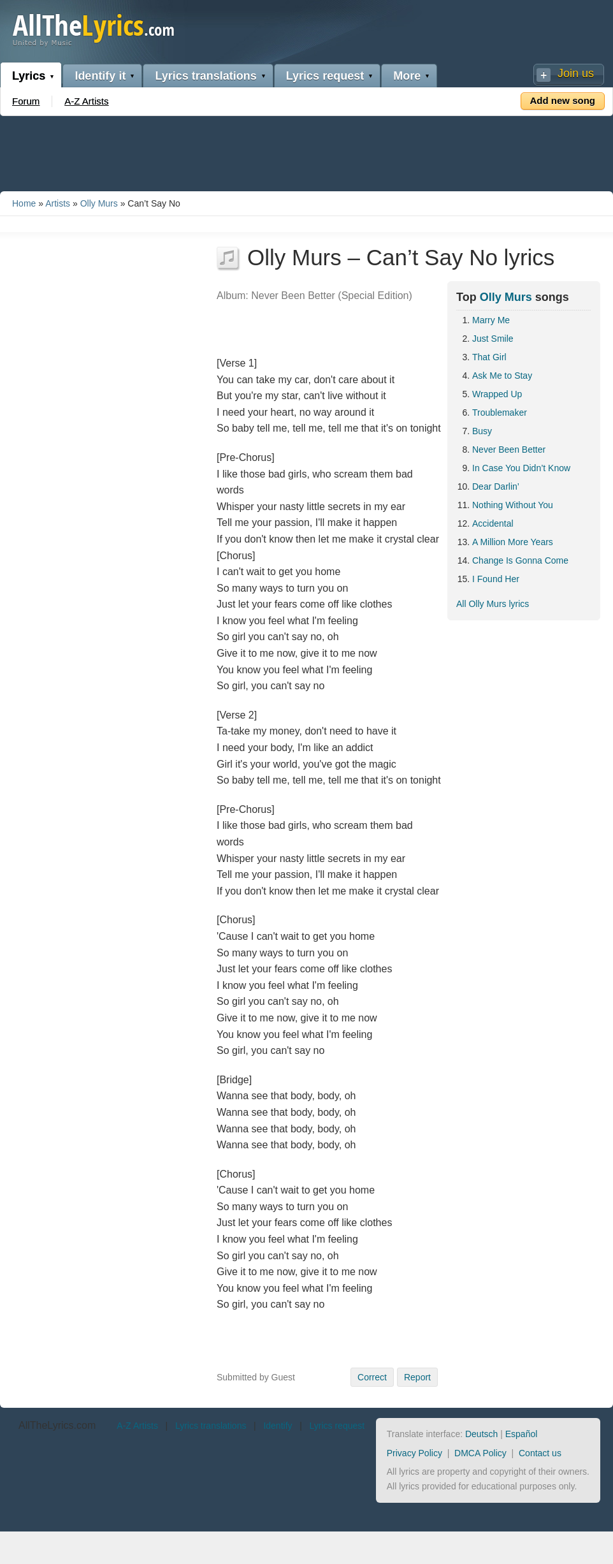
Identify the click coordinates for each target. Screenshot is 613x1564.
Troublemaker (499, 412)
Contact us (540, 1453)
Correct (372, 1377)
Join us (576, 73)
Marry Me (491, 320)
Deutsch (481, 1434)
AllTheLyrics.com (57, 1425)
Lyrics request (325, 75)
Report (417, 1377)
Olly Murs (99, 203)
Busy (482, 431)
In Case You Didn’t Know (521, 468)
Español (521, 1434)
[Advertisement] (306, 151)
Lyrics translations (205, 75)
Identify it (100, 75)
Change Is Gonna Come (520, 560)
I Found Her (495, 579)
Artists (57, 203)
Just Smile (493, 338)
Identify (277, 1426)
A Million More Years (512, 542)
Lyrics (28, 75)
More (407, 75)
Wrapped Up (497, 394)
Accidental (493, 523)
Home (24, 203)
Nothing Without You (512, 505)
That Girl (489, 357)
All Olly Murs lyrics (492, 604)
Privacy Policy (414, 1453)
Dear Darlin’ (495, 486)
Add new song (563, 100)
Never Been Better (508, 449)
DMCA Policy (480, 1453)
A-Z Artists (86, 101)
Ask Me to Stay (502, 375)
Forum (26, 101)
